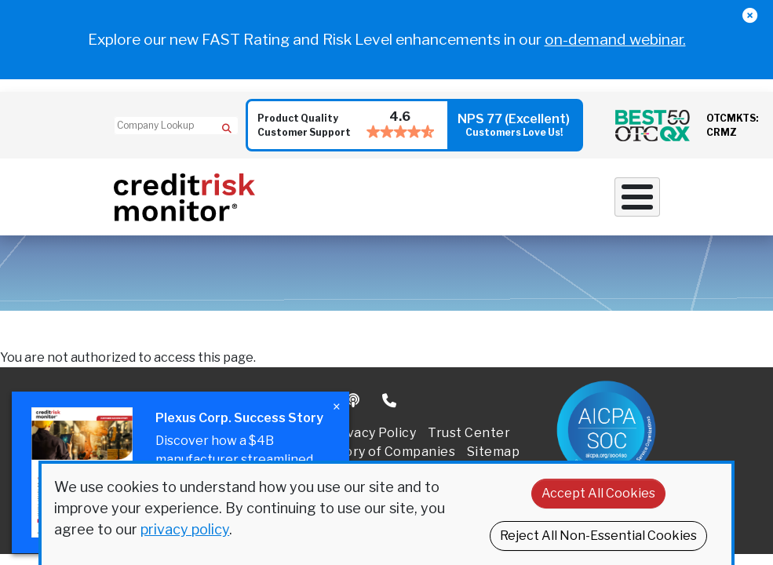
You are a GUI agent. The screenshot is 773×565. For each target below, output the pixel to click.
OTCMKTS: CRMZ (732, 125)
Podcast (355, 401)
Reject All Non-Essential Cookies (598, 535)
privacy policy (184, 529)
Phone (390, 401)
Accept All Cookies (598, 493)
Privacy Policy (372, 432)
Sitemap (493, 451)
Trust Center (469, 432)
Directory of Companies (379, 451)
